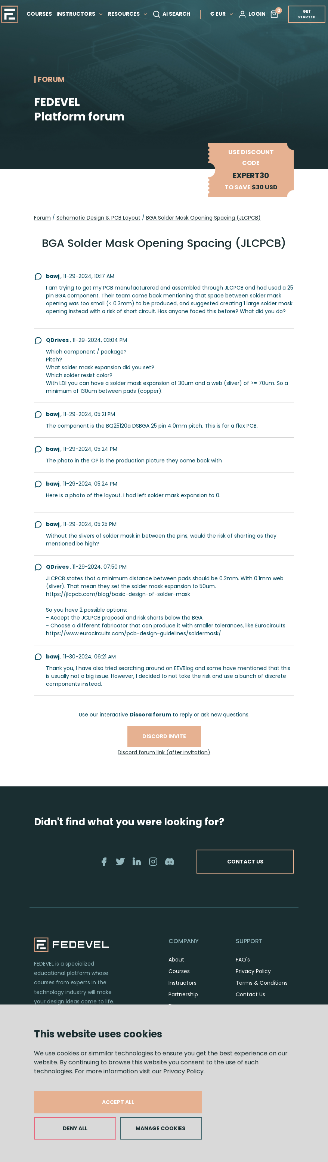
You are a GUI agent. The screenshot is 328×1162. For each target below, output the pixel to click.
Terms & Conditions (262, 983)
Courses (179, 971)
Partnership (183, 994)
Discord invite (164, 736)
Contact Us (250, 994)
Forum (42, 217)
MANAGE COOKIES (160, 1128)
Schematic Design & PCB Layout (98, 217)
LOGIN (252, 14)
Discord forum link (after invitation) (164, 752)
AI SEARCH (171, 14)
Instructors (182, 983)
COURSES (39, 14)
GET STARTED (306, 14)
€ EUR (222, 14)
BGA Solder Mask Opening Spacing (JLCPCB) (203, 217)
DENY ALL (75, 1128)
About (176, 959)
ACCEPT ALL (118, 1102)
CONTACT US (245, 861)
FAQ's (243, 959)
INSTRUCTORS (79, 14)
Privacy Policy (183, 1071)
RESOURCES (128, 14)
